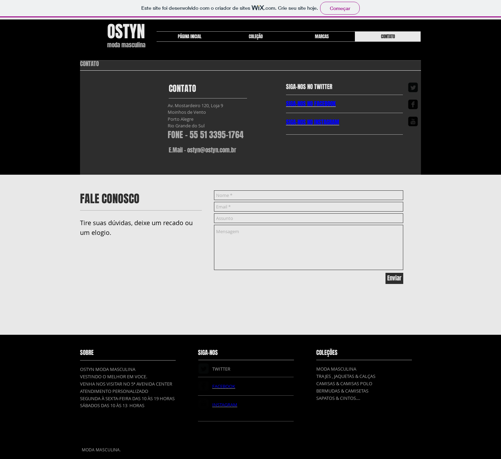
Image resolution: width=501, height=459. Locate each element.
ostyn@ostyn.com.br (211, 150)
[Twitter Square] (413, 87)
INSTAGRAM (326, 122)
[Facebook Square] (413, 104)
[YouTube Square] (413, 121)
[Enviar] (394, 278)
